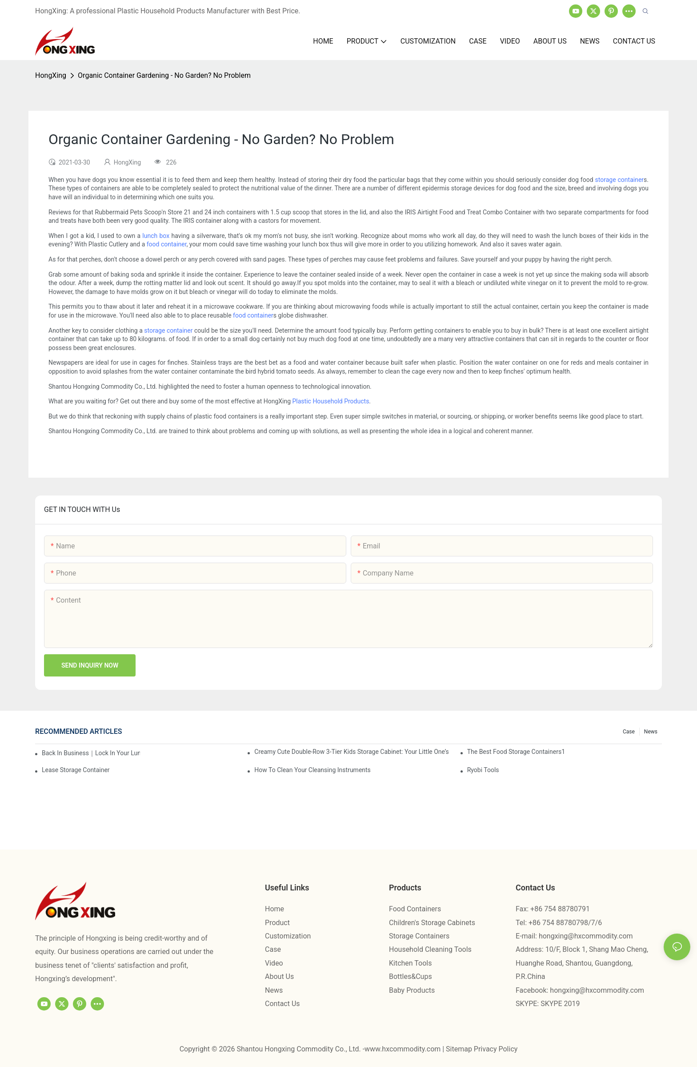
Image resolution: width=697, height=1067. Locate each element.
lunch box (155, 235)
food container (167, 244)
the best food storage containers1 (516, 751)
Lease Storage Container (76, 769)
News (650, 732)
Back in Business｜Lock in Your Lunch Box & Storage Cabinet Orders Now (91, 753)
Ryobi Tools (483, 769)
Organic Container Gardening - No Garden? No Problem (164, 75)
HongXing (50, 75)
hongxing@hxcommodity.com (586, 936)
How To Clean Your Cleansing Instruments (312, 769)
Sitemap (460, 1049)
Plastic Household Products (330, 401)
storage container (619, 179)
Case (629, 732)
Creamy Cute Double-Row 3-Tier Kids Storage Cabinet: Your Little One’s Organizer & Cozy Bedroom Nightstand (351, 751)
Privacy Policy (496, 1049)
